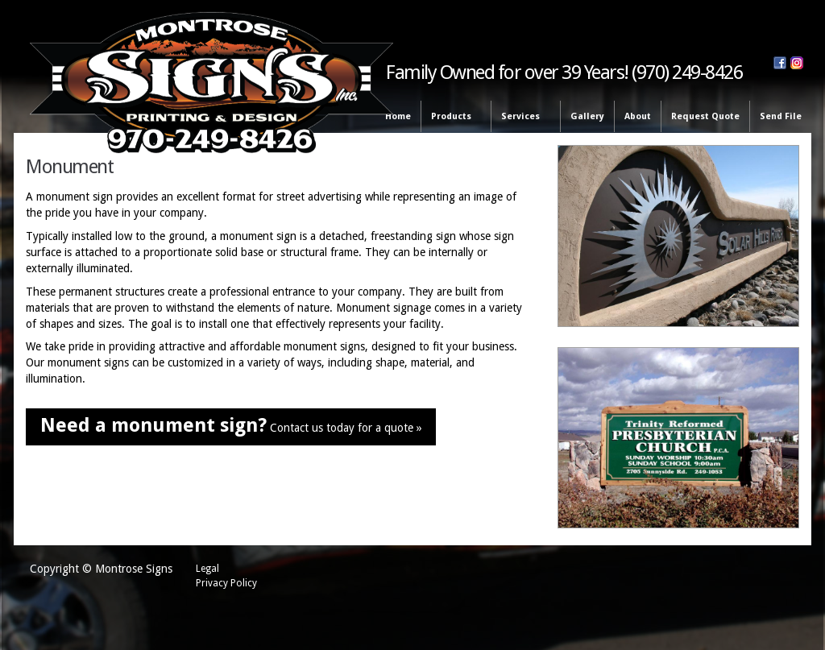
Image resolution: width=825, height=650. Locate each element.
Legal (207, 568)
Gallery (587, 116)
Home (398, 116)
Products (453, 117)
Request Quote (705, 116)
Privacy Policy (226, 583)
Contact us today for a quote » (231, 425)
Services (522, 117)
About (637, 116)
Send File (781, 116)
